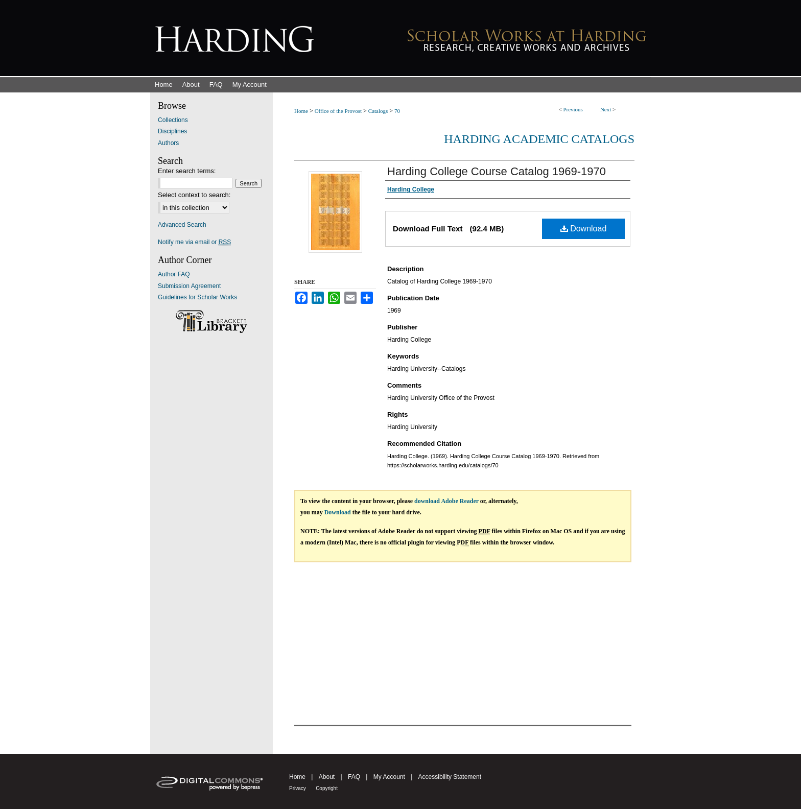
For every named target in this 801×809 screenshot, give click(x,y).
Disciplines (172, 131)
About (327, 776)
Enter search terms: (187, 171)
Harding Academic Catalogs (539, 139)
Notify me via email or (194, 242)
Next (605, 109)
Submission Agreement (189, 286)
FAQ (354, 776)
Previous (573, 109)
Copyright (327, 788)
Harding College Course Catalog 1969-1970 (496, 171)
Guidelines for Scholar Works (197, 297)
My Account (389, 776)
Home (301, 111)
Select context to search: (194, 195)
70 (397, 111)
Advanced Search (182, 224)
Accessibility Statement (449, 776)
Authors (168, 143)
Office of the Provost (338, 111)
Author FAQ (174, 274)
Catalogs (378, 111)
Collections (173, 120)
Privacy (297, 788)
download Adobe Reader (446, 501)
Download (583, 228)
